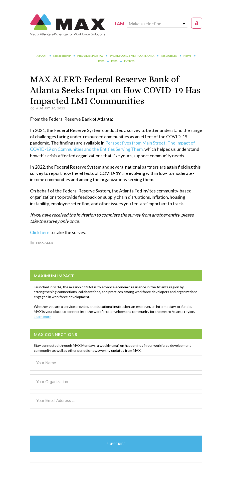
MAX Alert (46, 242)
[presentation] (68, 422)
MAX (67, 25)
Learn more (42, 316)
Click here (40, 232)
